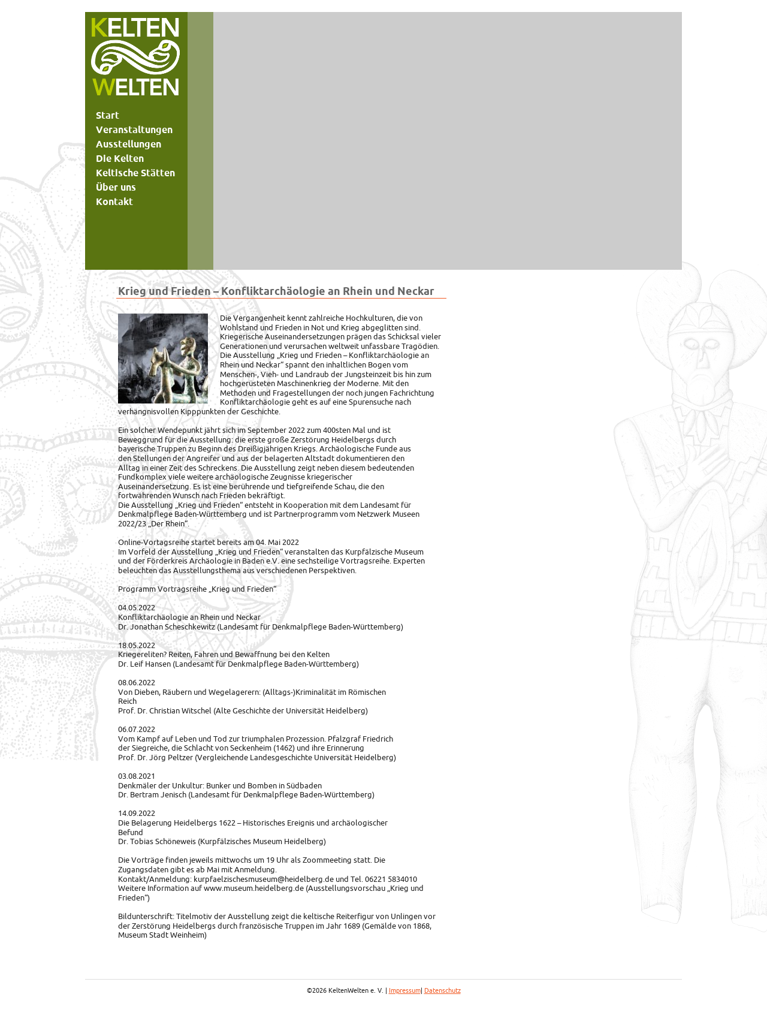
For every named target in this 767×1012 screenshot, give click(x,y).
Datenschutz (442, 990)
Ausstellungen (128, 143)
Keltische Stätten (135, 172)
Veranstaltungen (134, 129)
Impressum (405, 990)
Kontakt (114, 201)
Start (107, 115)
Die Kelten (120, 158)
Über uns (116, 187)
